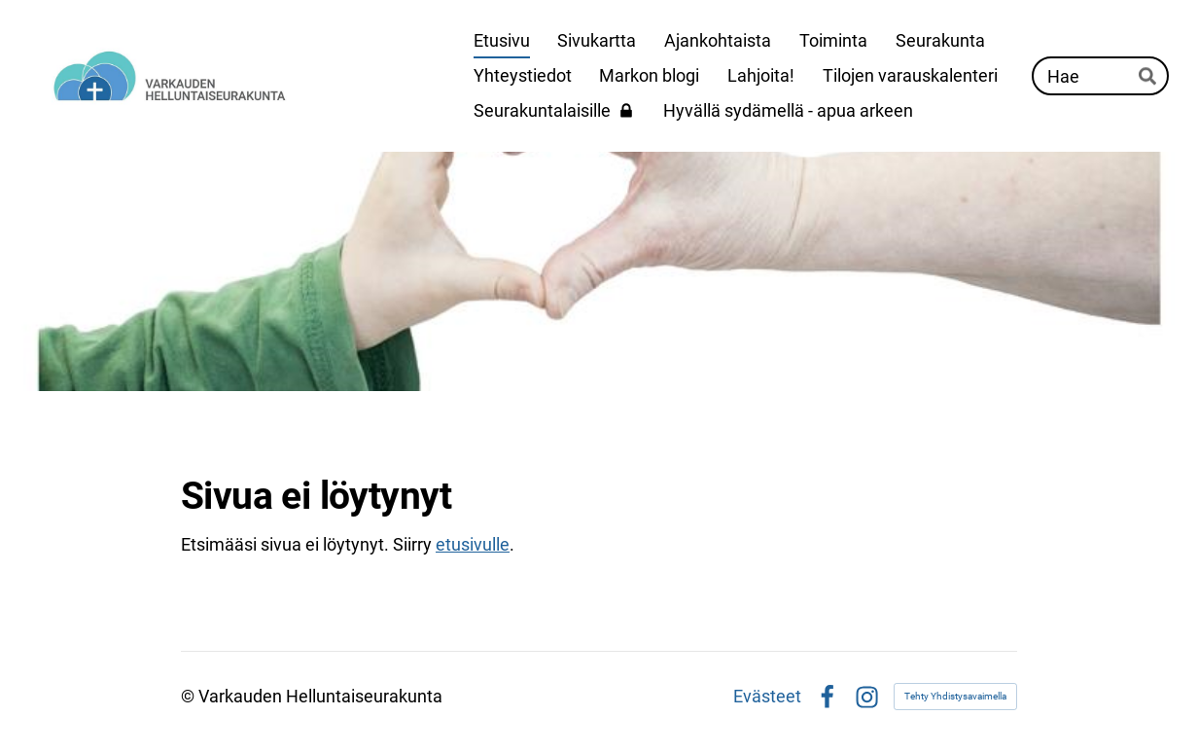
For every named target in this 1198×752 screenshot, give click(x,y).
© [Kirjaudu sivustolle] (189, 696)
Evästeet (767, 696)
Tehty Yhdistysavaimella (955, 696)
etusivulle (473, 544)
